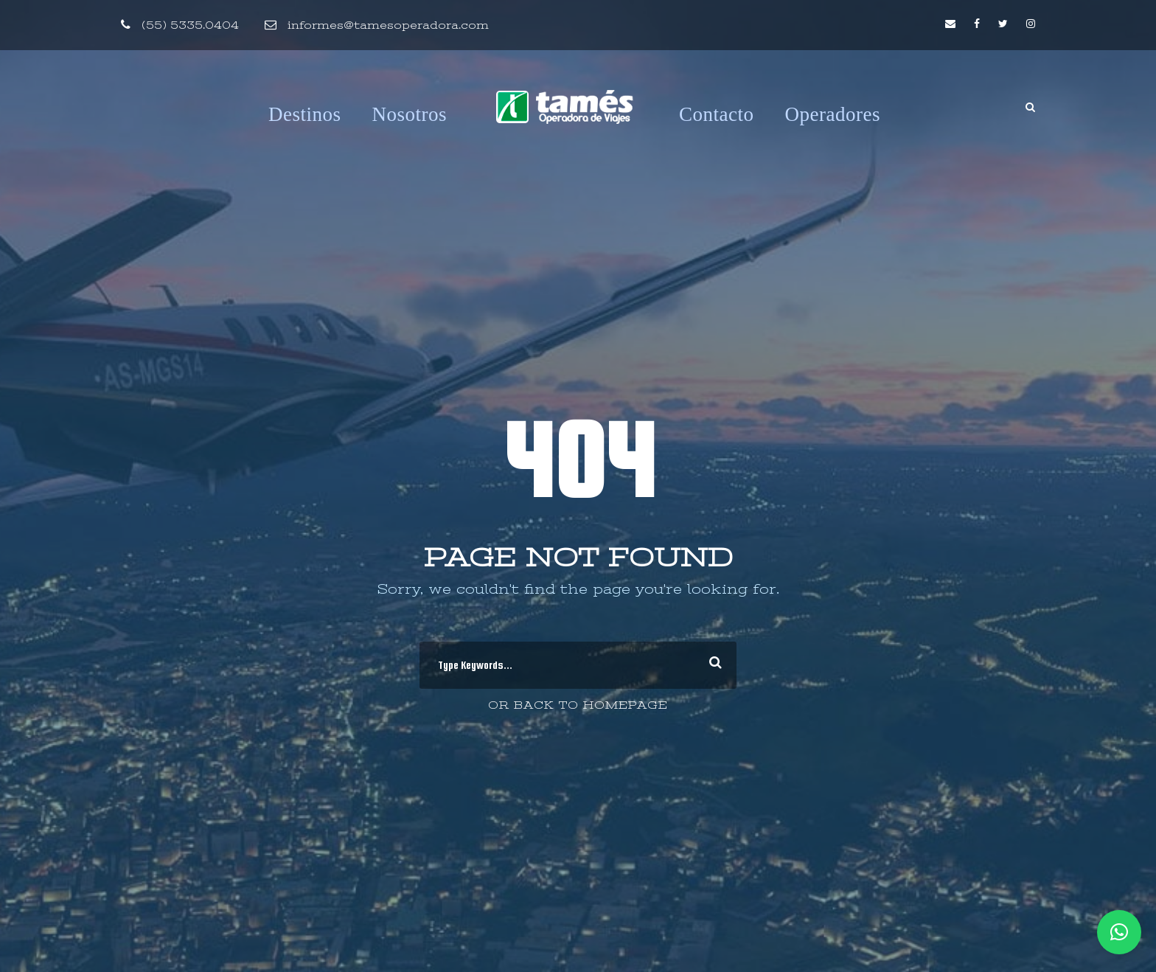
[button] (1119, 932)
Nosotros (410, 114)
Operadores (832, 114)
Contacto (716, 114)
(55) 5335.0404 (190, 25)
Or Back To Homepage (578, 705)
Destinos (304, 114)
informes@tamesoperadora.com (388, 25)
